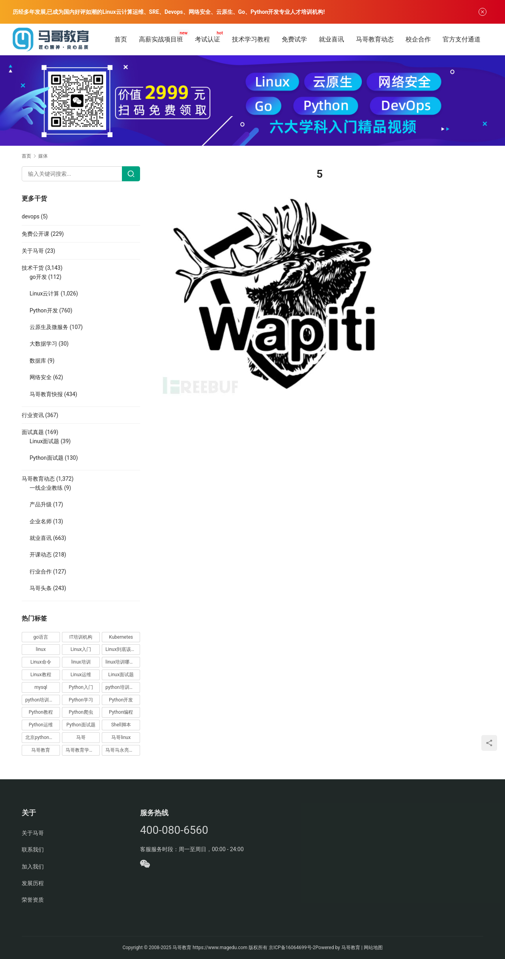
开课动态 (41, 554)
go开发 (38, 277)
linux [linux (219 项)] (41, 649)
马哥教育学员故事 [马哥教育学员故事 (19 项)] (82, 750)
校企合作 (418, 39)
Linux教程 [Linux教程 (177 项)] (40, 674)
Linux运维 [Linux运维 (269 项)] (81, 674)
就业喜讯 (331, 39)
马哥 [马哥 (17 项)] (81, 737)
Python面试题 (47, 458)
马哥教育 (181, 947)
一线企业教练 (46, 488)
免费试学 (294, 39)
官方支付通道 (462, 39)
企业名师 (41, 521)
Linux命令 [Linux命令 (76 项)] (40, 662)
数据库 (38, 360)
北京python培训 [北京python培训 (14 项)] (41, 737)
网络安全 (41, 377)
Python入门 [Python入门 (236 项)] (81, 687)
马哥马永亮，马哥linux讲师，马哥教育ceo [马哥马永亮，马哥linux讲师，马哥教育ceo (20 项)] (122, 750)
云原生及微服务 (49, 327)
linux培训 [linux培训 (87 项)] (80, 662)
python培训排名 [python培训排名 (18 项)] (41, 700)
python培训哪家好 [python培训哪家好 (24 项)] (122, 687)
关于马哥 (33, 251)
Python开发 (44, 310)
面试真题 (33, 432)
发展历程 (33, 883)
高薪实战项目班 (161, 39)
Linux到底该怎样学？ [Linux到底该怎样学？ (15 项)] (122, 649)
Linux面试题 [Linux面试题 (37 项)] (121, 674)
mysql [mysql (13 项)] (40, 687)
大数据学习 (43, 343)
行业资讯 (33, 415)
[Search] (131, 173)
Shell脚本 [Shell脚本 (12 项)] (121, 725)
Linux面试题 (44, 441)
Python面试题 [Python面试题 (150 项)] (80, 725)
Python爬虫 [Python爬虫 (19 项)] (81, 712)
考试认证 (207, 39)
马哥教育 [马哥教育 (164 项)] (40, 750)
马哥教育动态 (375, 39)
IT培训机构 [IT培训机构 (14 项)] (80, 637)
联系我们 (33, 849)
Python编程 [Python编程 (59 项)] (121, 712)
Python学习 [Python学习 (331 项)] (81, 700)
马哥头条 (41, 588)
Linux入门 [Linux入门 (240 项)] (81, 649)
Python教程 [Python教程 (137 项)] (41, 712)
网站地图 (373, 947)
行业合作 (41, 571)
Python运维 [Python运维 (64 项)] (41, 725)
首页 (120, 39)
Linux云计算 (44, 293)
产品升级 (41, 504)
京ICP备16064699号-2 (292, 947)
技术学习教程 (251, 39)
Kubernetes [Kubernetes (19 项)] (121, 637)
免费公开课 (35, 234)
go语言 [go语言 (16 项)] (41, 637)
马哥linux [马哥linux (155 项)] (121, 737)
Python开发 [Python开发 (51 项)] (121, 700)
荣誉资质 (33, 900)
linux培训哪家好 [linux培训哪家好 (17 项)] (122, 662)
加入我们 (33, 866)
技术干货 (33, 268)
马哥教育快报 (46, 394)
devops (30, 216)
